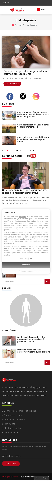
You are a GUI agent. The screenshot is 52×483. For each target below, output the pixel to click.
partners (22, 217)
